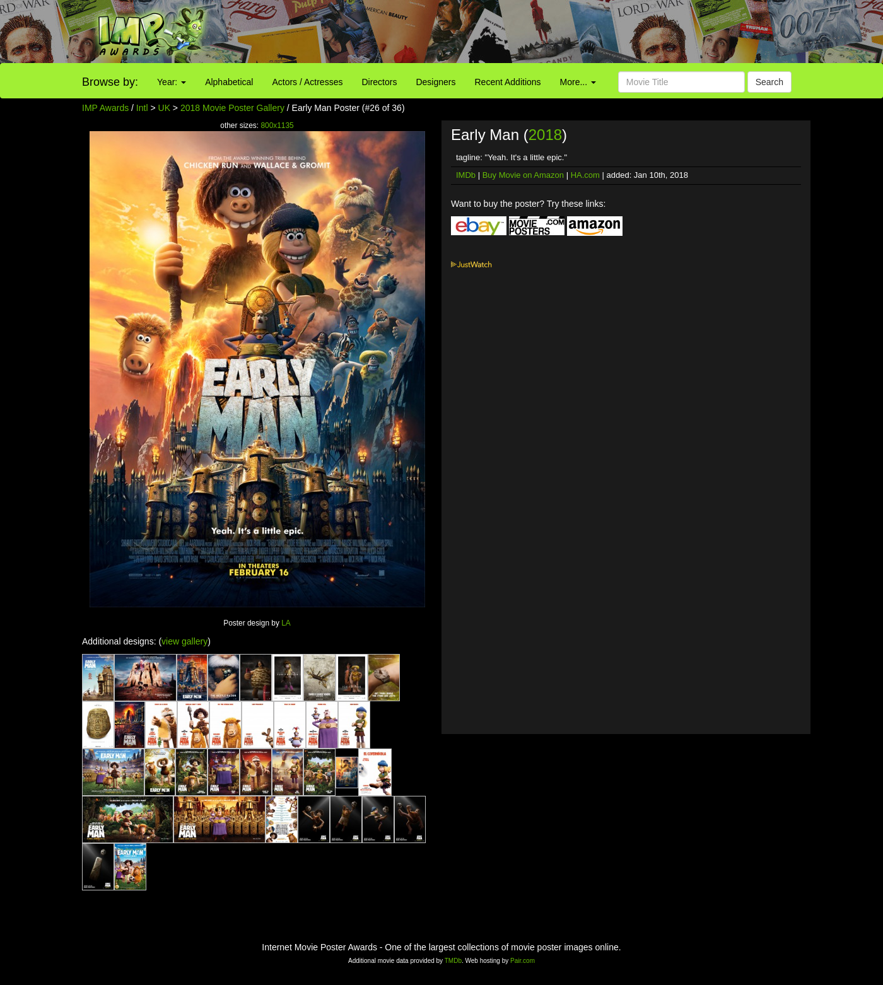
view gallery (184, 641)
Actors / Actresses (307, 82)
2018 (545, 134)
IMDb (466, 175)
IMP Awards (105, 108)
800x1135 (276, 125)
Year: (171, 82)
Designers (435, 82)
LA (286, 623)
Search (769, 82)
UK (164, 108)
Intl (142, 108)
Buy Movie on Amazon (523, 175)
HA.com (585, 175)
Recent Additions (508, 82)
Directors (379, 82)
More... (578, 82)
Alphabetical (229, 82)
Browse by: (110, 82)
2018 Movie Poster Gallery (232, 108)
